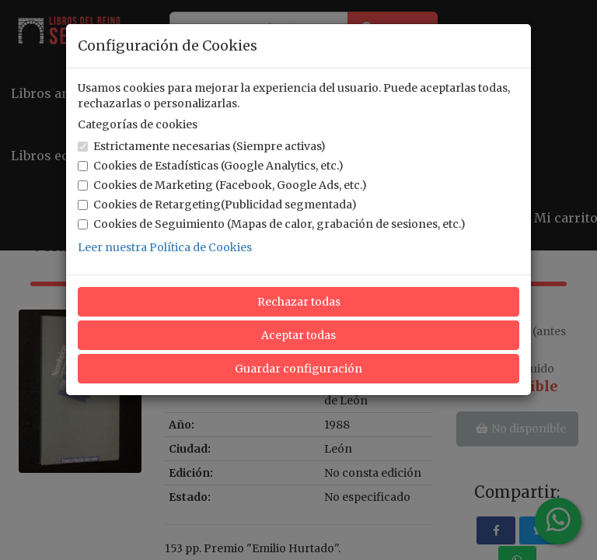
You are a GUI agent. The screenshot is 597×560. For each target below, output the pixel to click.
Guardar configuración (298, 369)
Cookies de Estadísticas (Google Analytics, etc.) (211, 166)
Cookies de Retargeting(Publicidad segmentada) (217, 205)
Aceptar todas (298, 335)
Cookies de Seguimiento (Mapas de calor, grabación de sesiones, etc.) (272, 224)
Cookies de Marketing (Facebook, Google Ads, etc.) (222, 185)
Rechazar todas (298, 302)
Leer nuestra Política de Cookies (165, 247)
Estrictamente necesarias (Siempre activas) (202, 146)
